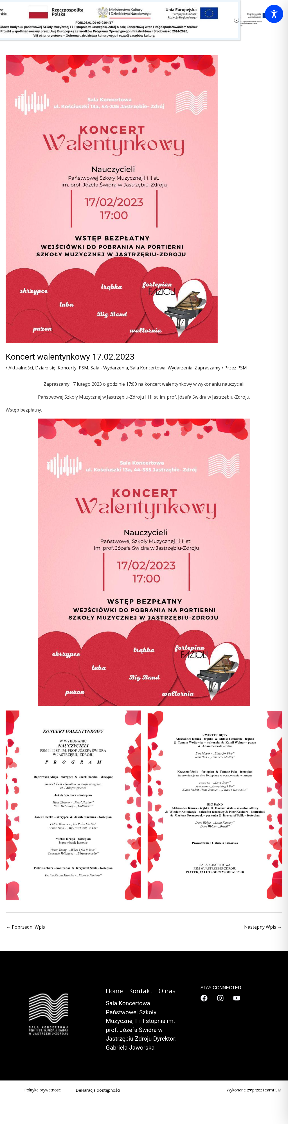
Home (114, 990)
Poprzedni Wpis (25, 927)
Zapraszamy (207, 368)
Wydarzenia (180, 368)
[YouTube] (236, 998)
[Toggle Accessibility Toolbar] (274, 14)
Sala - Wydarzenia (109, 368)
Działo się (45, 368)
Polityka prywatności (43, 1090)
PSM (83, 368)
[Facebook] (204, 998)
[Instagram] (220, 998)
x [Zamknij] (236, 20)
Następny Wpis (263, 927)
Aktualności (20, 368)
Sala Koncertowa (147, 368)
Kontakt (140, 990)
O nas (167, 990)
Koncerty (67, 368)
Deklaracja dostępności (98, 1090)
